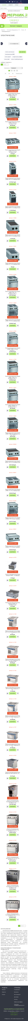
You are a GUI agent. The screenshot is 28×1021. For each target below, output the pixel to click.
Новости (4, 992)
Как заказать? (17, 994)
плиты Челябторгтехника (17, 59)
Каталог (4, 989)
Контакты (16, 992)
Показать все (19, 73)
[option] (14, 43)
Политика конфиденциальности (19, 1005)
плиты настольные (9, 51)
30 (9, 73)
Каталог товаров (16, 26)
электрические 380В (9, 54)
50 (12, 73)
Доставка (16, 997)
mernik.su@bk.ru (14, 1014)
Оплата (15, 999)
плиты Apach (8, 56)
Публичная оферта (18, 1001)
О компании (17, 989)
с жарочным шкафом (17, 56)
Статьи (3, 994)
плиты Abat (6, 59)
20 (5, 73)
